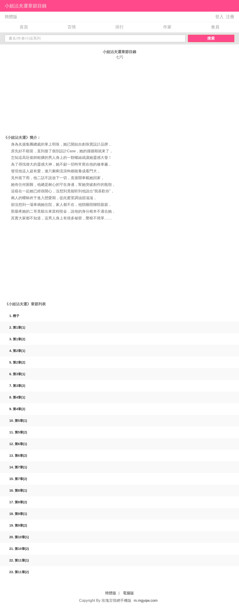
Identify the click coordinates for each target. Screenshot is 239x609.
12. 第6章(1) (18, 444)
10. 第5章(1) (18, 420)
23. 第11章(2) (19, 572)
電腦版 (128, 593)
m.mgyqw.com (146, 600)
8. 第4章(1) (17, 397)
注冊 (230, 16)
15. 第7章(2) (18, 479)
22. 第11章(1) (19, 560)
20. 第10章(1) (19, 537)
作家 (167, 27)
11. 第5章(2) (18, 432)
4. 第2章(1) (17, 351)
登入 (219, 16)
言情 (71, 27)
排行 (119, 27)
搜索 (211, 38)
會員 (215, 27)
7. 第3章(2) (17, 386)
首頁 (24, 27)
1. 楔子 (14, 316)
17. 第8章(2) (18, 502)
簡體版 (11, 16)
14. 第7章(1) (18, 467)
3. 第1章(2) (17, 339)
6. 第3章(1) (17, 374)
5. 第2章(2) (17, 362)
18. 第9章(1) (18, 514)
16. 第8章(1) (18, 490)
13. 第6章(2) (18, 455)
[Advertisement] (119, 97)
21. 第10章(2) (19, 549)
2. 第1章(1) (17, 327)
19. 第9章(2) (18, 525)
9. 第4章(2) (17, 409)
